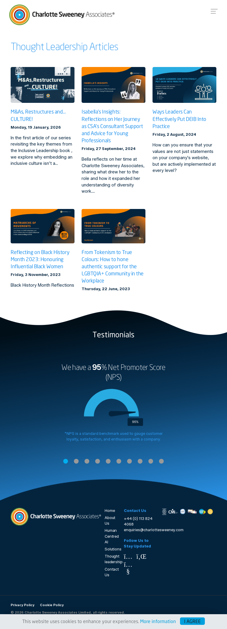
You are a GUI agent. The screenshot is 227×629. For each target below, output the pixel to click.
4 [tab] (97, 461)
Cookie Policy (52, 605)
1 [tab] (65, 461)
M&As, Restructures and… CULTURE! (38, 115)
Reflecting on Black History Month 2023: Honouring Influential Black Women (40, 259)
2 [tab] (76, 461)
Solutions (111, 549)
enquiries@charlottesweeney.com (154, 530)
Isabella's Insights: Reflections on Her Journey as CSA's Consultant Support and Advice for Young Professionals (112, 125)
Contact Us (111, 572)
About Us (110, 520)
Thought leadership (111, 559)
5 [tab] (108, 461)
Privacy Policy (22, 605)
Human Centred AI (111, 536)
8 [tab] (140, 461)
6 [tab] (118, 461)
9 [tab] (150, 461)
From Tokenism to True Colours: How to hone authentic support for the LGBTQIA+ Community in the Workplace (113, 266)
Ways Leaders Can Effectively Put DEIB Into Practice (179, 118)
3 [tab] (87, 461)
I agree (192, 621)
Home (110, 510)
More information (158, 621)
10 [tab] (161, 461)
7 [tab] (129, 461)
